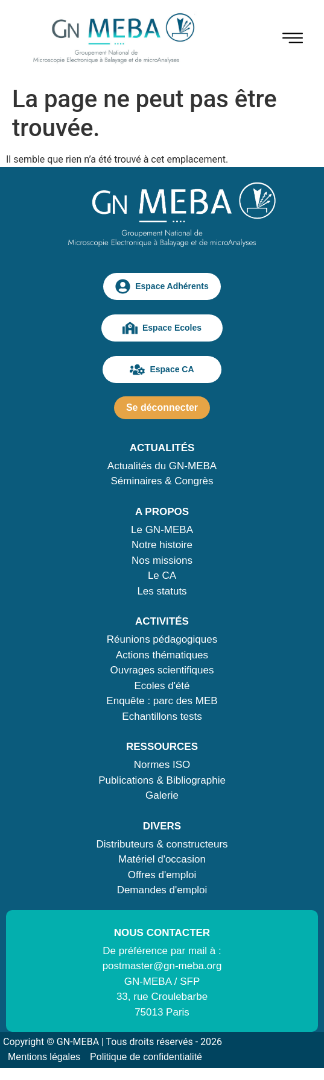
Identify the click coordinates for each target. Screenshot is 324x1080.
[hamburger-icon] (293, 40)
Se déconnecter (162, 407)
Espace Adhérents (162, 286)
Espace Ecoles (162, 328)
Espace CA (162, 369)
